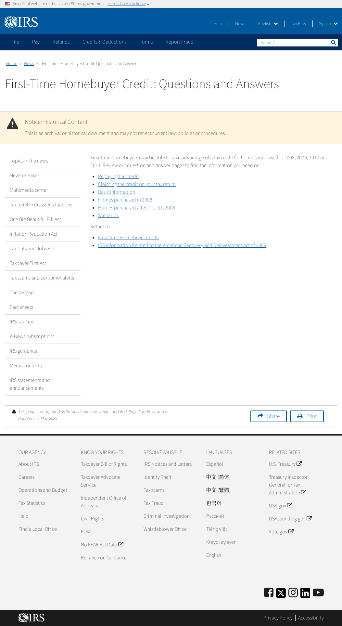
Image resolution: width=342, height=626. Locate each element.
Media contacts (26, 365)
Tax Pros (298, 23)
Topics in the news (29, 160)
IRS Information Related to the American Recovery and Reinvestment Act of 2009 (182, 245)
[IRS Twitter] (281, 595)
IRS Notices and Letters (168, 464)
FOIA (86, 531)
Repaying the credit (118, 176)
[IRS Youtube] (318, 593)
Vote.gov (281, 531)
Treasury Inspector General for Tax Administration (288, 485)
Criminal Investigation (167, 516)
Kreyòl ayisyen (221, 542)
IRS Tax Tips (22, 321)
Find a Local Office (38, 529)
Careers (26, 477)
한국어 (214, 503)
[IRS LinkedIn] (305, 595)
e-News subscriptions (32, 336)
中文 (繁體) (218, 490)
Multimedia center (29, 190)
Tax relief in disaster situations (41, 204)
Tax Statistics (32, 503)
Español (214, 464)
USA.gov (280, 505)
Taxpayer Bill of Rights (104, 464)
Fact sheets (21, 307)
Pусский (215, 516)
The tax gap (22, 292)
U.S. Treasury (285, 464)
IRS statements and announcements (30, 384)
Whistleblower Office (165, 529)
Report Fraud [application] (180, 42)
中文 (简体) (218, 477)
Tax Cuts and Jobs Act (32, 248)
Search (333, 42)
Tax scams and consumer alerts (42, 277)
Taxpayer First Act (28, 263)
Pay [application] (36, 42)
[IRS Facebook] (268, 593)
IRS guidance (23, 351)
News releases (24, 175)
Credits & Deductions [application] (104, 42)
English (268, 23)
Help (217, 23)
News (240, 23)
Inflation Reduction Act (33, 234)
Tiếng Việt (216, 529)
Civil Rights (92, 518)
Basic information (116, 192)
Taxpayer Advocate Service (100, 481)
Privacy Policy (278, 618)
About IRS (29, 464)
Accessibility (311, 618)
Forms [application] (146, 42)
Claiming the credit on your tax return (137, 184)
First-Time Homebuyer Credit (128, 237)
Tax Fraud (154, 503)
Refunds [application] (61, 42)
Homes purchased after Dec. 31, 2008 (136, 207)
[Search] (297, 42)
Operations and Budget (43, 490)
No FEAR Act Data (102, 544)
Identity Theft (157, 477)
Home (11, 63)
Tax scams (154, 490)
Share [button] (273, 416)
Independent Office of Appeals (103, 501)
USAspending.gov (290, 518)
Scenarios (108, 215)
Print (311, 416)
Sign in (328, 23)
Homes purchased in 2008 (125, 199)
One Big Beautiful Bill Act (35, 219)
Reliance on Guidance (104, 557)
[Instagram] (293, 593)
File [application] (15, 42)
